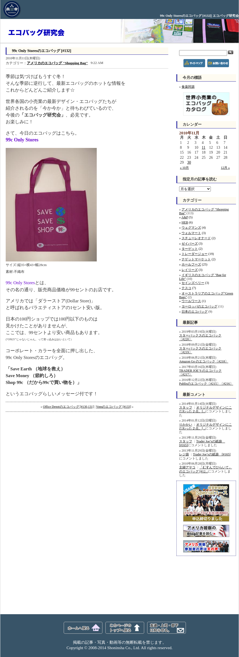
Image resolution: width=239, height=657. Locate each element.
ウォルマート (191, 233)
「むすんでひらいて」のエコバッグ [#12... (205, 469)
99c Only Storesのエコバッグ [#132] (41, 51)
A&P (184, 217)
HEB (185, 222)
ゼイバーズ (190, 243)
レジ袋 (184, 454)
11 (203, 147)
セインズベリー (193, 283)
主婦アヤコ (187, 467)
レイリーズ (190, 270)
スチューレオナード (196, 238)
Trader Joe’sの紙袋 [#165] (212, 454)
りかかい (185, 424)
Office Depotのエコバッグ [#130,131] (68, 407)
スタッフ (185, 407)
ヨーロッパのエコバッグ (199, 306)
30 (189, 162)
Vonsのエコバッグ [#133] (113, 407)
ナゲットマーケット (196, 259)
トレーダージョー (195, 254)
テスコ (186, 288)
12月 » (225, 168)
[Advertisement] (46, 451)
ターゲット (190, 249)
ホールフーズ (191, 264)
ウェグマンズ (191, 227)
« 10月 (184, 168)
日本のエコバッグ (195, 311)
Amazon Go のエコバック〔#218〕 (203, 361)
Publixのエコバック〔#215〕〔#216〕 (206, 384)
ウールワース (191, 301)
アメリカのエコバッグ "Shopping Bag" (57, 63)
